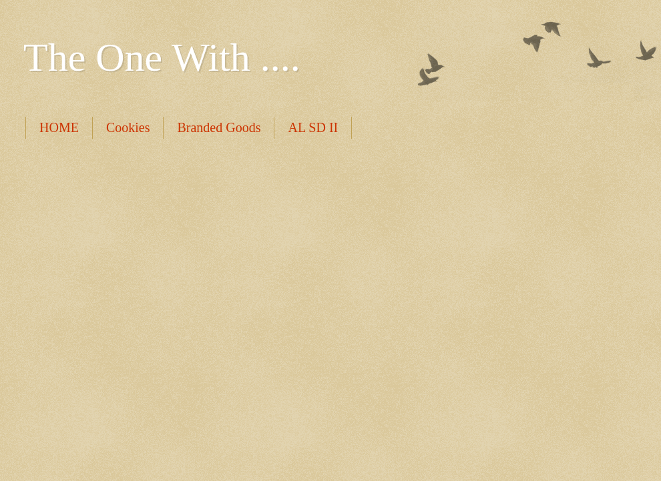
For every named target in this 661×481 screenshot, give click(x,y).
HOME (59, 127)
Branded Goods (218, 127)
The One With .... (161, 57)
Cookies (128, 127)
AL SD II (313, 127)
